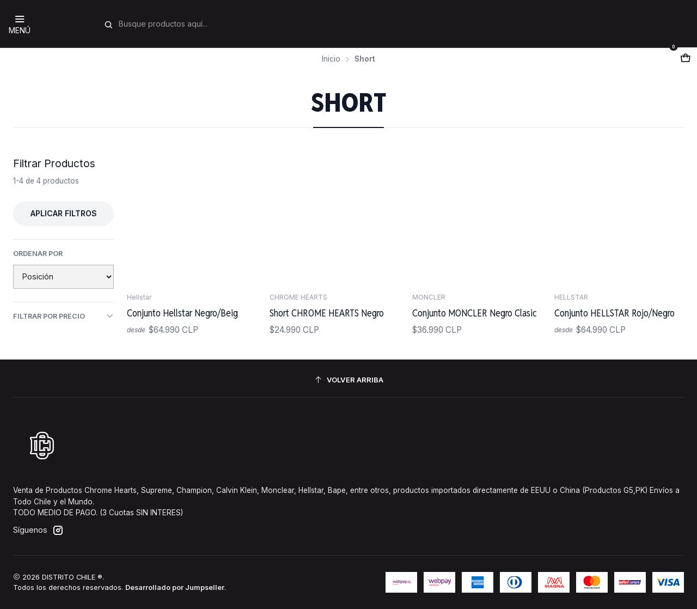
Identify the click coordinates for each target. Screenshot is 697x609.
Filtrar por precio (63, 316)
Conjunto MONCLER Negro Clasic (474, 313)
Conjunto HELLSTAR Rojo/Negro (614, 313)
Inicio (331, 59)
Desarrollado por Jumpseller (174, 587)
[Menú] (20, 24)
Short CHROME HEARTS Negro (327, 313)
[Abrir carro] (686, 58)
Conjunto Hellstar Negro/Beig (182, 313)
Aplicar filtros (63, 213)
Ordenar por (38, 253)
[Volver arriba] (348, 380)
